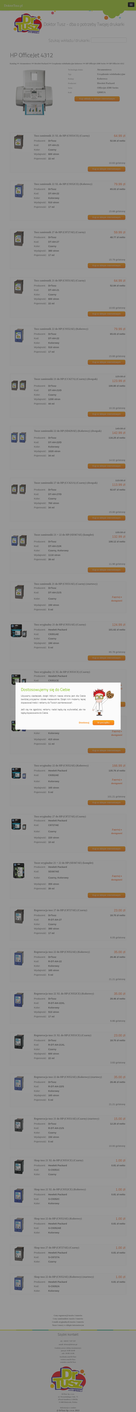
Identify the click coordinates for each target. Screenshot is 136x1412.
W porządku (103, 722)
